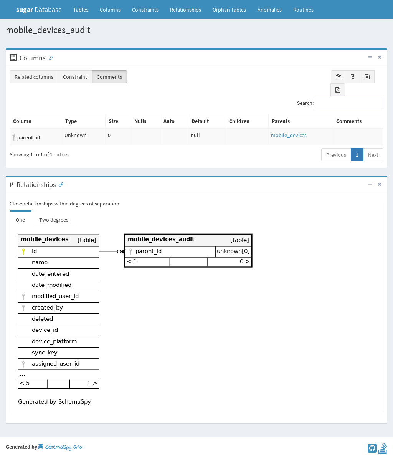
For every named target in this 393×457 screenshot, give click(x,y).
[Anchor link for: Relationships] (59, 183)
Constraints (145, 9)
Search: (340, 103)
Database (39, 9)
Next (373, 154)
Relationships (185, 9)
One (20, 219)
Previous (336, 154)
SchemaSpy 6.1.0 (60, 447)
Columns (110, 9)
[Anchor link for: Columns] (49, 57)
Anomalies (270, 9)
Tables (83, 9)
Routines (303, 9)
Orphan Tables (229, 9)
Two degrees (53, 219)
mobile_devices (289, 135)
